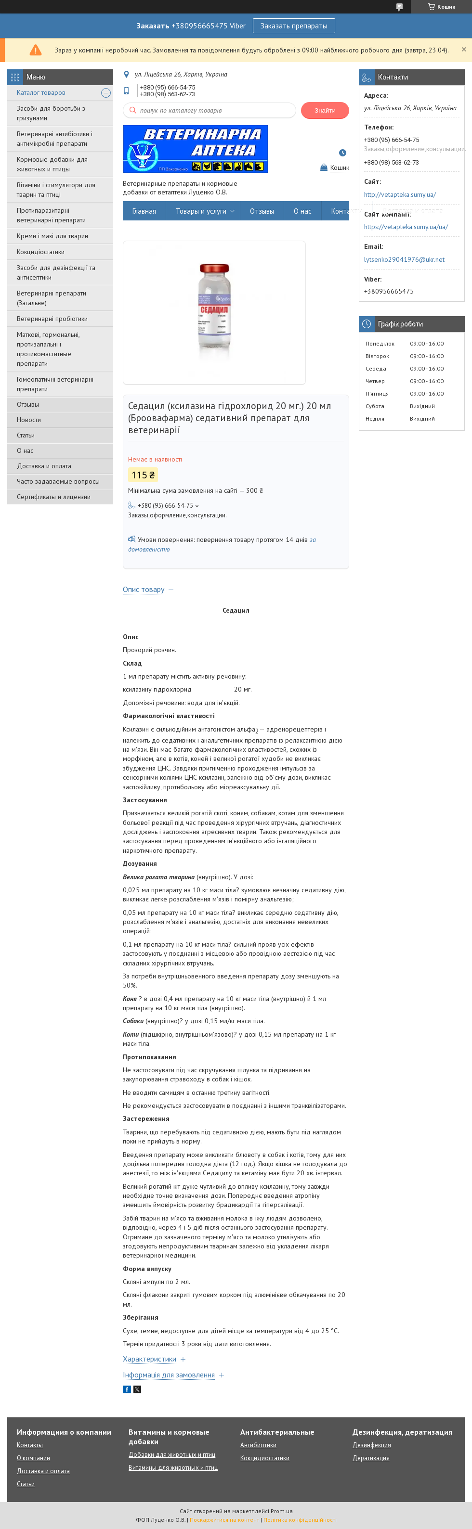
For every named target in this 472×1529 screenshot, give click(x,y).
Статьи (26, 435)
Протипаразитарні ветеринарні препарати (51, 215)
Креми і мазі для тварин (52, 235)
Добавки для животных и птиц (172, 1455)
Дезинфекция (372, 1445)
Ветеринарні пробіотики (52, 318)
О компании (33, 1458)
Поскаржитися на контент (224, 1519)
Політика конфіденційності (300, 1519)
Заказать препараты (294, 25)
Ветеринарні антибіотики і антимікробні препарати (54, 138)
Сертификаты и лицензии (54, 496)
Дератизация (371, 1458)
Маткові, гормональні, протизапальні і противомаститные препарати (48, 349)
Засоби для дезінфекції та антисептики (56, 272)
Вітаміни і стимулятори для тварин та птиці (56, 189)
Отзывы (28, 404)
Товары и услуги (201, 211)
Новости (29, 419)
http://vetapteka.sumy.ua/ (400, 194)
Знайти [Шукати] (325, 110)
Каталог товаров (41, 92)
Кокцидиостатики (264, 1458)
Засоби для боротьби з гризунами (51, 113)
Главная (144, 211)
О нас (25, 450)
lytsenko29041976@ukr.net (404, 259)
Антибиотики (258, 1445)
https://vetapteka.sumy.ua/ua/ (406, 226)
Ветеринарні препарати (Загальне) (51, 298)
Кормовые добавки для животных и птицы (52, 164)
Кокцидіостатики (41, 251)
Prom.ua (282, 1511)
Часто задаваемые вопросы (58, 481)
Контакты (346, 211)
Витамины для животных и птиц (173, 1468)
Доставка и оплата (44, 466)
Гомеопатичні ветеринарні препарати (55, 384)
